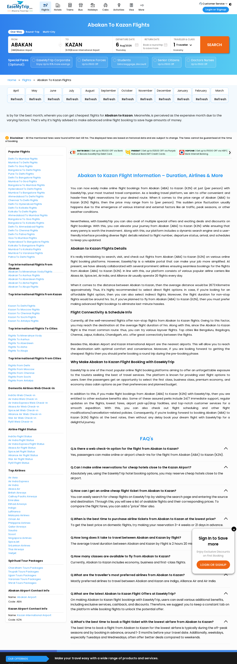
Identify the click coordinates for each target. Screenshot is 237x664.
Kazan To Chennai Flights (24, 313)
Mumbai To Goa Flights (22, 181)
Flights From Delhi (19, 365)
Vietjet (12, 553)
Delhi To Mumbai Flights (23, 158)
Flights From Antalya (20, 380)
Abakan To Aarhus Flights (24, 275)
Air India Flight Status (21, 440)
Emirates (13, 500)
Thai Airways (16, 549)
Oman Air (14, 519)
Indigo (12, 508)
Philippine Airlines (19, 523)
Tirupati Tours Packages (23, 571)
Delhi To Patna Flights (21, 234)
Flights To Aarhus (18, 339)
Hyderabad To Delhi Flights (25, 189)
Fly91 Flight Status (18, 463)
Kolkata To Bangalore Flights (26, 245)
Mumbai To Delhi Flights (23, 162)
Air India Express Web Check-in (28, 403)
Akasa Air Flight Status (22, 448)
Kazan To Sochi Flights (22, 317)
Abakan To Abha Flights (23, 283)
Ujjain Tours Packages (22, 575)
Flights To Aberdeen (21, 343)
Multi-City (49, 31)
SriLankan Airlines (19, 545)
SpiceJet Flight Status (21, 451)
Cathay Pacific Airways (22, 496)
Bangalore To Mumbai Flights (26, 185)
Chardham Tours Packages (25, 568)
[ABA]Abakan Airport (21, 50)
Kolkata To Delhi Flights (22, 211)
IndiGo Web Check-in (22, 395)
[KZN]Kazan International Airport (82, 50)
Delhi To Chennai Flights (23, 230)
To (67, 39)
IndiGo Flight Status (20, 436)
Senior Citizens (166, 62)
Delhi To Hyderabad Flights (25, 204)
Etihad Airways (17, 504)
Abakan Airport (26, 597)
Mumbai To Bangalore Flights (26, 192)
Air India (13, 485)
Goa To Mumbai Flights (22, 238)
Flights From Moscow (21, 369)
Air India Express (18, 481)
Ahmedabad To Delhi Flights (26, 196)
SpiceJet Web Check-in (23, 410)
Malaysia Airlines (18, 515)
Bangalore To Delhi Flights (24, 170)
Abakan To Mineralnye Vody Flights (30, 271)
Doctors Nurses (200, 62)
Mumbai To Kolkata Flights (24, 249)
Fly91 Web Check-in (20, 421)
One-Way (16, 31)
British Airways (17, 492)
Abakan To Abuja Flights (23, 286)
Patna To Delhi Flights (21, 257)
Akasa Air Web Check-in (23, 406)
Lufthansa (14, 511)
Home (12, 80)
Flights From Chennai (21, 373)
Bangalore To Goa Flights (24, 219)
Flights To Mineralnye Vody (25, 335)
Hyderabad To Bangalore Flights (28, 242)
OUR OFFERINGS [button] (18, 659)
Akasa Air (14, 489)
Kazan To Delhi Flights (22, 306)
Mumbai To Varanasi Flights (25, 253)
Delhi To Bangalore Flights (24, 177)
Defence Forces (92, 62)
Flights (26, 80)
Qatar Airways (17, 526)
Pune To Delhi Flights (21, 174)
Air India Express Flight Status (26, 444)
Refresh (17, 99)
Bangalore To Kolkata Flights (26, 223)
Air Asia (13, 477)
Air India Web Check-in (23, 399)
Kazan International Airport (34, 615)
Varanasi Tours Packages (24, 579)
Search (214, 44)
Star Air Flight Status (20, 459)
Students (130, 62)
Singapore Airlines (20, 538)
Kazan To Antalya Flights (23, 321)
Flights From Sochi (19, 377)
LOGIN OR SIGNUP (213, 565)
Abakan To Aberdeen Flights (26, 279)
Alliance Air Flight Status (23, 455)
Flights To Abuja (18, 350)
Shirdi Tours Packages (22, 583)
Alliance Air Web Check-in (25, 414)
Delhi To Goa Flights (20, 166)
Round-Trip (32, 31)
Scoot (12, 534)
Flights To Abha (17, 347)
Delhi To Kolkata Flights (22, 208)
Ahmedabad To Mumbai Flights (28, 215)
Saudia (12, 530)
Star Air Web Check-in (22, 418)
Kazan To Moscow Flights (24, 309)
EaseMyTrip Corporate (51, 62)
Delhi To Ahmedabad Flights (26, 226)
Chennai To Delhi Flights (23, 200)
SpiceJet (13, 542)
